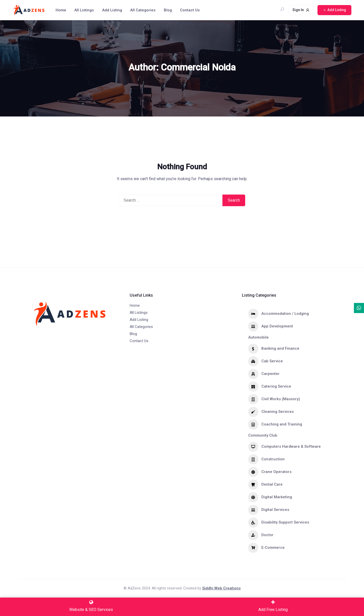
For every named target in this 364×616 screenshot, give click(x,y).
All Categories (142, 10)
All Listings (84, 10)
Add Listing (112, 10)
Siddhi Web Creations (221, 588)
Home (61, 10)
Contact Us (190, 10)
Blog (168, 10)
